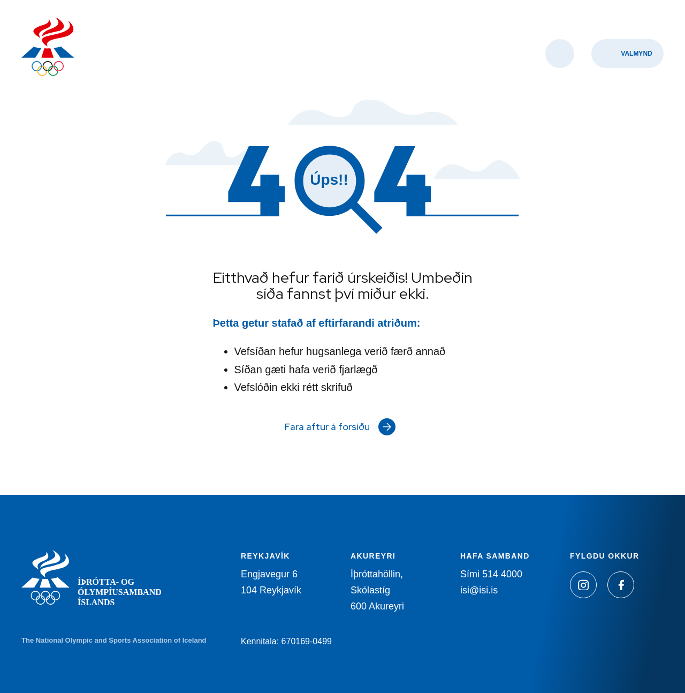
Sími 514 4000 (491, 574)
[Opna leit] (559, 53)
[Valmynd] (627, 53)
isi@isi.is (479, 590)
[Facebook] (620, 584)
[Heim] (47, 48)
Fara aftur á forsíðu (327, 426)
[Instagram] (583, 584)
